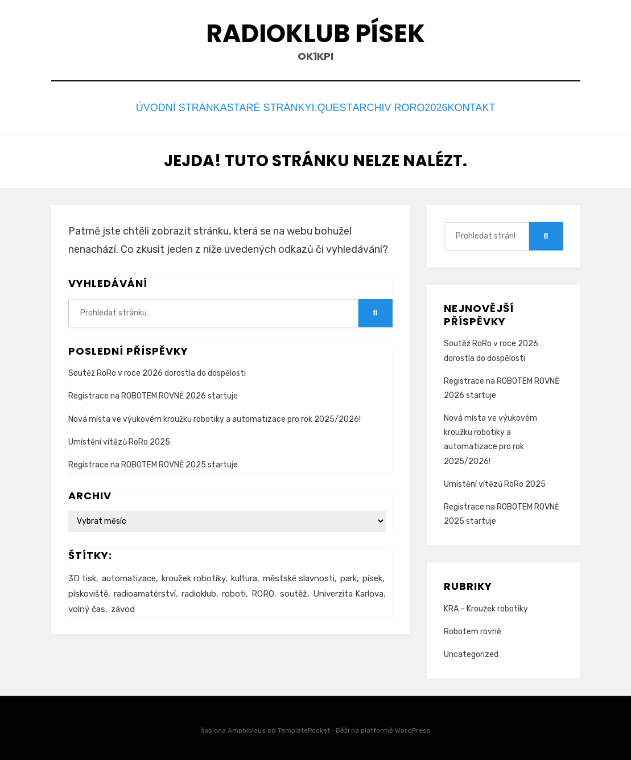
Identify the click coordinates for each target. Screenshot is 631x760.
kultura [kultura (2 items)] (244, 575)
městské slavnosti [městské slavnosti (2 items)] (299, 575)
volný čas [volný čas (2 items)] (86, 606)
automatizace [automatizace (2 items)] (129, 575)
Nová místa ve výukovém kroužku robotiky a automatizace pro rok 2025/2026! (214, 416)
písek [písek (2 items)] (372, 575)
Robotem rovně (472, 629)
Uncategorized (471, 651)
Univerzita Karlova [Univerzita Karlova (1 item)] (348, 590)
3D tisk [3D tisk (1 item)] (82, 575)
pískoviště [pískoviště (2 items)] (88, 590)
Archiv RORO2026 (404, 106)
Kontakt (484, 106)
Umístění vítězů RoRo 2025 (119, 438)
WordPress (413, 728)
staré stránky (258, 106)
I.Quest (329, 106)
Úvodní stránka (165, 106)
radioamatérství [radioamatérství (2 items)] (145, 590)
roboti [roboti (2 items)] (234, 590)
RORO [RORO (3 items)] (262, 590)
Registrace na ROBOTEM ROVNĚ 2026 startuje (153, 393)
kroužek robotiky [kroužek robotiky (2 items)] (193, 575)
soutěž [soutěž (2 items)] (293, 590)
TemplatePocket (304, 728)
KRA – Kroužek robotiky (486, 605)
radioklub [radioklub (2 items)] (199, 590)
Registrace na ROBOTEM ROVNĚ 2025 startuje (153, 461)
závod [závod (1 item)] (123, 606)
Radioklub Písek (315, 33)
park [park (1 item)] (348, 575)
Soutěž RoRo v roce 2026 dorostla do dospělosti (157, 370)
